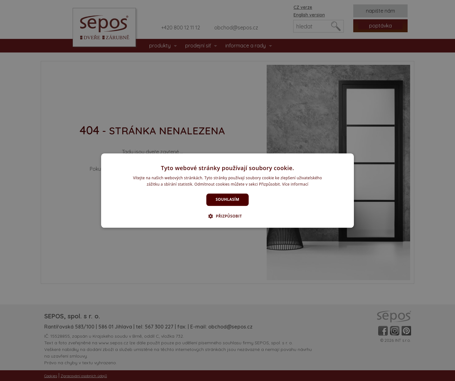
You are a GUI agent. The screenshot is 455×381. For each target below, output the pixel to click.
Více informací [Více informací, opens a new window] (295, 184)
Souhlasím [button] (228, 199)
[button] (227, 216)
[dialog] (227, 190)
